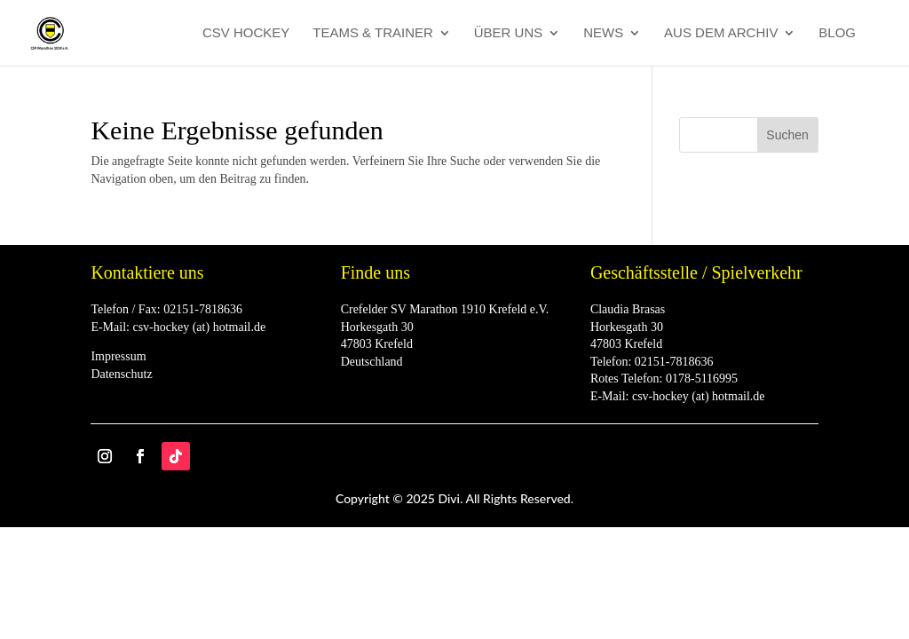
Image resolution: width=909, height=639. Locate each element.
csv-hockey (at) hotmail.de (198, 327)
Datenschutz (121, 374)
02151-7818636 (202, 309)
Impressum (118, 356)
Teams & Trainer (372, 33)
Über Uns (508, 33)
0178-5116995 (702, 378)
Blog (837, 33)
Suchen (787, 135)
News (603, 33)
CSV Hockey (245, 33)
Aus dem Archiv (721, 33)
